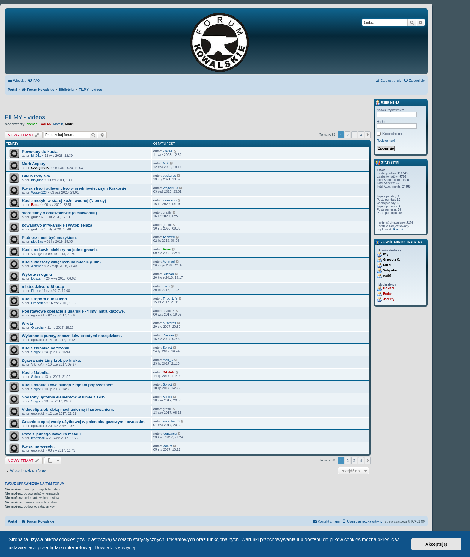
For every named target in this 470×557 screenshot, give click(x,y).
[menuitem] (34, 80)
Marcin (58, 124)
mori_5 (168, 360)
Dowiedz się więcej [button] (115, 547)
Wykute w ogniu (37, 274)
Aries (167, 249)
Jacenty (388, 299)
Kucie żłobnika (35, 372)
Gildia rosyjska (36, 176)
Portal (12, 89)
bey (385, 254)
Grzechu (37, 327)
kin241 (36, 155)
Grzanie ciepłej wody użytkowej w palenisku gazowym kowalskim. (84, 421)
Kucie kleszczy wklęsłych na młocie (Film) (61, 262)
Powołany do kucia (40, 151)
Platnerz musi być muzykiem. (49, 237)
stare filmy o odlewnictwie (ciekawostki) (59, 213)
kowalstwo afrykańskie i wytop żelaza (57, 225)
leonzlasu (170, 200)
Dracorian (38, 303)
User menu (387, 102)
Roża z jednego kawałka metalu (51, 434)
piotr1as (37, 241)
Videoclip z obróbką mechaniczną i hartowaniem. (68, 409)
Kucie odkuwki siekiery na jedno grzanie (60, 249)
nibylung (37, 180)
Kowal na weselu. (38, 446)
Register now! (386, 140)
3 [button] (354, 135)
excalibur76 (171, 421)
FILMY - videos (25, 117)
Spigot (35, 352)
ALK (166, 163)
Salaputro (390, 270)
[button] (368, 134)
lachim (167, 446)
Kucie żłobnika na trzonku (46, 348)
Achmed (169, 237)
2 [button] (348, 135)
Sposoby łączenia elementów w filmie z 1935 (63, 397)
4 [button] (361, 135)
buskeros (169, 175)
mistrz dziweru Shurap (43, 286)
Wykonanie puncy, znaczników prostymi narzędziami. (72, 335)
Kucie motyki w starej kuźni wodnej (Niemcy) (64, 200)
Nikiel (69, 124)
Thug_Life (170, 298)
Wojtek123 (39, 192)
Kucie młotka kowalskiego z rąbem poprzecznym (68, 385)
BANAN (46, 124)
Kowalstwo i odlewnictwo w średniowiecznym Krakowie (74, 188)
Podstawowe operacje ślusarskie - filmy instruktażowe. (73, 311)
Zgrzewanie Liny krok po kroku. (51, 360)
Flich (34, 290)
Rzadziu (399, 229)
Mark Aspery (34, 163)
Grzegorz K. (40, 168)
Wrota (27, 323)
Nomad (31, 124)
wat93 (387, 275)
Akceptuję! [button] (436, 544)
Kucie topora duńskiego (44, 299)
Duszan (36, 278)
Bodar (36, 204)
